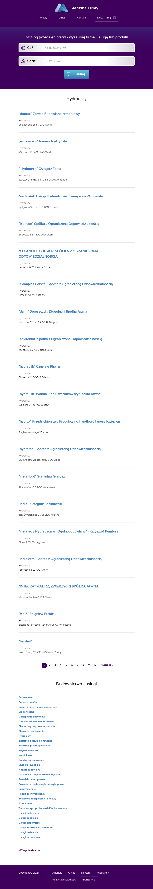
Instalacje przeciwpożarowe (34, 745)
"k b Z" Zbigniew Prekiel (36, 614)
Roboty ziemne (27, 789)
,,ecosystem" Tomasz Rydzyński (43, 141)
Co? (30, 48)
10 (95, 664)
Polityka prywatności (64, 879)
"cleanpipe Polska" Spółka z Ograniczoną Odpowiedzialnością (66, 284)
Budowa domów (28, 702)
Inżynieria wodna (28, 750)
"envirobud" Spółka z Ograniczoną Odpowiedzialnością (60, 339)
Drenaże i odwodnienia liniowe (36, 721)
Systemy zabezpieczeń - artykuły (37, 798)
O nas (62, 17)
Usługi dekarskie (28, 818)
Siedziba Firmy (76, 8)
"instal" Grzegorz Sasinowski (40, 504)
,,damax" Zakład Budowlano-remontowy (49, 114)
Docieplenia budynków (32, 716)
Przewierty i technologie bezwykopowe (41, 784)
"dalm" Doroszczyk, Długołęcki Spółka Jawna (53, 311)
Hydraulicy (24, 120)
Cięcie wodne (26, 711)
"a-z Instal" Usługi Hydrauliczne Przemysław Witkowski (61, 196)
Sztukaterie (25, 803)
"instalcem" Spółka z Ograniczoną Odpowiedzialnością (60, 559)
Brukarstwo (25, 697)
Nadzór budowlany (29, 769)
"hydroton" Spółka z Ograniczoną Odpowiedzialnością (60, 449)
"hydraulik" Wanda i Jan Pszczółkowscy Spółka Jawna (60, 394)
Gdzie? (32, 61)
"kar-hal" (25, 641)
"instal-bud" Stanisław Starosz (42, 476)
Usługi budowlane (29, 813)
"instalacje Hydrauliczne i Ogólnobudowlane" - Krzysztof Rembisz (68, 531)
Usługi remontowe (29, 837)
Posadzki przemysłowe (32, 779)
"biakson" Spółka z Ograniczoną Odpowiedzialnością (59, 224)
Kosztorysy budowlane (32, 760)
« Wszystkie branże (29, 850)
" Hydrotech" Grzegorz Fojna (40, 169)
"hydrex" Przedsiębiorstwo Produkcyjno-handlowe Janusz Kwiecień (69, 421)
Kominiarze (25, 755)
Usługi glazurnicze (29, 822)
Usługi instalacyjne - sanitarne (36, 827)
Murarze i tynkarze (29, 764)
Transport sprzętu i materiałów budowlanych (44, 808)
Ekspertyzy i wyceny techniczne (37, 726)
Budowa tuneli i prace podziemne (38, 707)
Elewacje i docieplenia (31, 731)
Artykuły (42, 17)
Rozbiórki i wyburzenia (32, 793)
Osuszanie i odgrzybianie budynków (39, 774)
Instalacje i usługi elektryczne (35, 740)
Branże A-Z (88, 879)
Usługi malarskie (28, 832)
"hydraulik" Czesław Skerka (40, 366)
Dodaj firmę (104, 17)
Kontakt (81, 17)
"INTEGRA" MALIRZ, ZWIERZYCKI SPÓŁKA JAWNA (59, 586)
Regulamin (103, 872)
